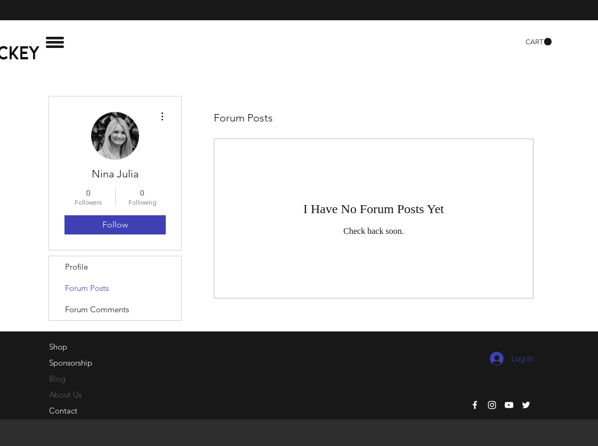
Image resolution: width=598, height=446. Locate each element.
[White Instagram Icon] (492, 405)
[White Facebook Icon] (475, 405)
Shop (58, 347)
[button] (55, 42)
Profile (76, 267)
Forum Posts (87, 288)
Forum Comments (97, 309)
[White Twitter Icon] (526, 405)
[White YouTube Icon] (509, 405)
